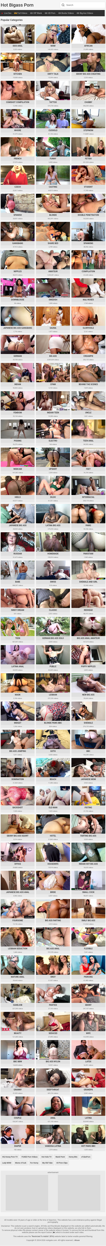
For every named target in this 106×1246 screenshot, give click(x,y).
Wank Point (60, 1157)
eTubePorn (85, 1157)
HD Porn (50, 13)
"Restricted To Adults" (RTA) (42, 1237)
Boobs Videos (66, 13)
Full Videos (20, 13)
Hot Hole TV (46, 1157)
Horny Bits (73, 1157)
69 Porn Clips (62, 1163)
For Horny (34, 1163)
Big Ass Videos (85, 13)
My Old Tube (47, 1163)
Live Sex (7, 13)
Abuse (77, 1240)
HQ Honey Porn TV (10, 1157)
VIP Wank (36, 13)
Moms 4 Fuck (20, 1163)
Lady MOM (6, 1163)
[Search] (62, 5)
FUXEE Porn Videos (30, 1157)
